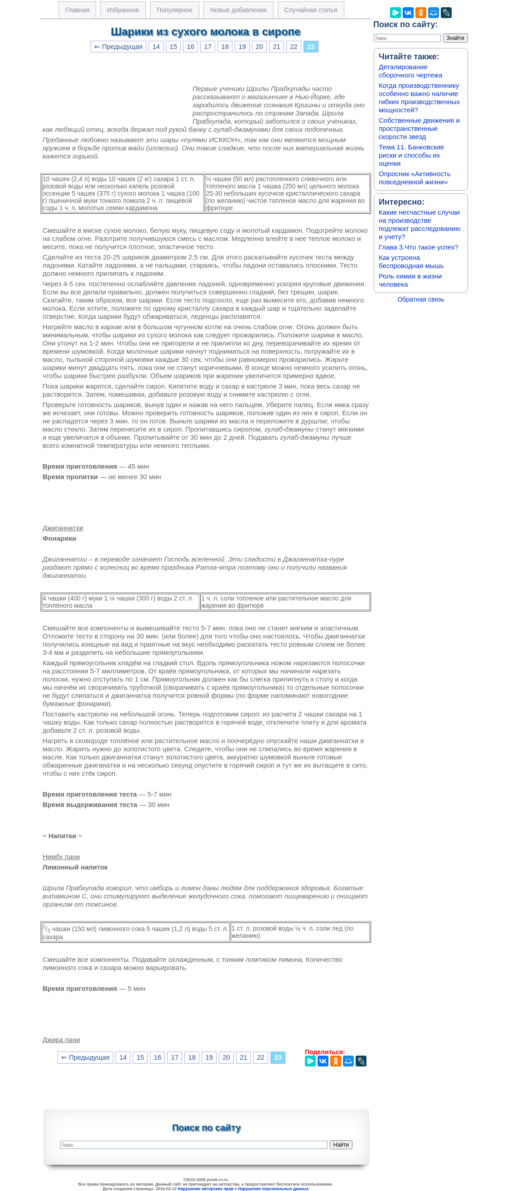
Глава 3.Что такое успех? (418, 247)
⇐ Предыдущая (118, 46)
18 (225, 46)
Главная (77, 10)
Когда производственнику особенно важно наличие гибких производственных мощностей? (419, 98)
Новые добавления (238, 10)
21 (276, 46)
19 (242, 46)
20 (259, 46)
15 (173, 46)
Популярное (175, 10)
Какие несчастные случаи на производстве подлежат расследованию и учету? (420, 224)
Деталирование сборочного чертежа (410, 71)
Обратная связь (420, 299)
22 (293, 46)
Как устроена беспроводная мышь (411, 261)
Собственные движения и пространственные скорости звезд (419, 128)
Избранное (123, 10)
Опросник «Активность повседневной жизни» (414, 178)
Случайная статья (310, 10)
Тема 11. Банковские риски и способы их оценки (411, 155)
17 (208, 46)
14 (156, 46)
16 (190, 46)
